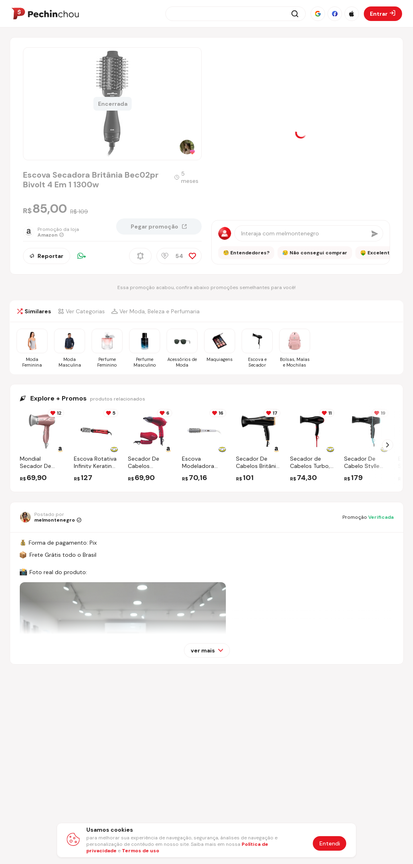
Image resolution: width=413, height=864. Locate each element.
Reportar (46, 256)
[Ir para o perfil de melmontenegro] (50, 517)
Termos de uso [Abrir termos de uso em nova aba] (140, 850)
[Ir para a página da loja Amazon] (55, 232)
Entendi (329, 843)
